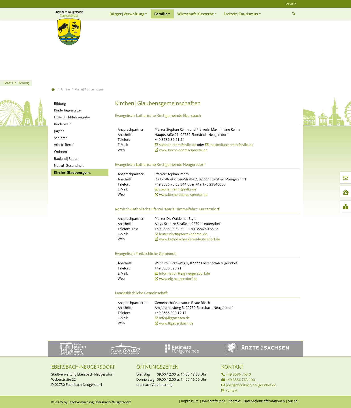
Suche (292, 401)
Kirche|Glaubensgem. (72, 172)
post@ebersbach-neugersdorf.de (251, 385)
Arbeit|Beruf (63, 144)
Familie (160, 13)
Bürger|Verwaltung (126, 13)
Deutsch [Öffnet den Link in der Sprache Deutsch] (291, 4)
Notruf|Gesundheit (68, 165)
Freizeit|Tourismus (241, 13)
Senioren (61, 138)
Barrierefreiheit (213, 401)
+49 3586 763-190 (240, 379)
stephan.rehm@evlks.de (177, 144)
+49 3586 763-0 (238, 374)
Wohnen (60, 151)
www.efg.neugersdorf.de (178, 278)
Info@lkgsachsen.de (174, 318)
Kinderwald (62, 124)
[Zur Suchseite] (294, 13)
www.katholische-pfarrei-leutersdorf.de (189, 239)
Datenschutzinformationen (264, 401)
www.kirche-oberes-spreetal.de (183, 150)
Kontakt (231, 390)
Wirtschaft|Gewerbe (195, 13)
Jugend (59, 131)
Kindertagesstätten (68, 110)
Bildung (60, 103)
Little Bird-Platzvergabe (72, 117)
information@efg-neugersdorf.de (184, 273)
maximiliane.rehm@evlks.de (231, 144)
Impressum (190, 401)
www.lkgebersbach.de (176, 323)
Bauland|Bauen (66, 158)
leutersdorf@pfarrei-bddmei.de (183, 234)
